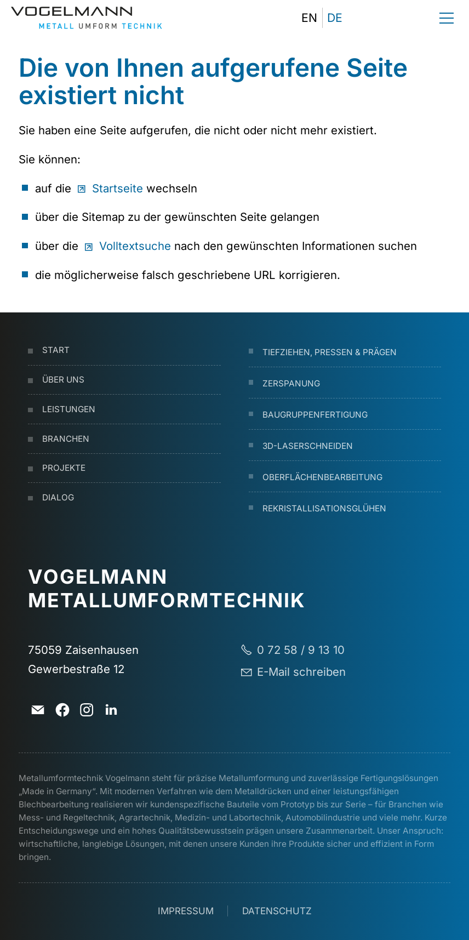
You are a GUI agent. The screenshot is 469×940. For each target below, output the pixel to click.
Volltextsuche (135, 246)
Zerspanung (291, 383)
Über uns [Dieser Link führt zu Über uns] (63, 379)
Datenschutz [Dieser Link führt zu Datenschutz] (277, 910)
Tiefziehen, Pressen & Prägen (329, 352)
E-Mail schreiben (301, 672)
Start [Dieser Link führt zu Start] (56, 350)
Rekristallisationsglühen (324, 508)
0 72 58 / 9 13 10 (301, 650)
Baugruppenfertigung (315, 414)
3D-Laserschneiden (307, 446)
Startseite (117, 188)
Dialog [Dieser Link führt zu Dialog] (58, 497)
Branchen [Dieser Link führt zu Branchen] (65, 439)
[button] (357, 18)
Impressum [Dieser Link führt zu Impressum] (186, 910)
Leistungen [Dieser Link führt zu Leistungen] (68, 409)
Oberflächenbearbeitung (322, 477)
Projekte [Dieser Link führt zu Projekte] (63, 468)
